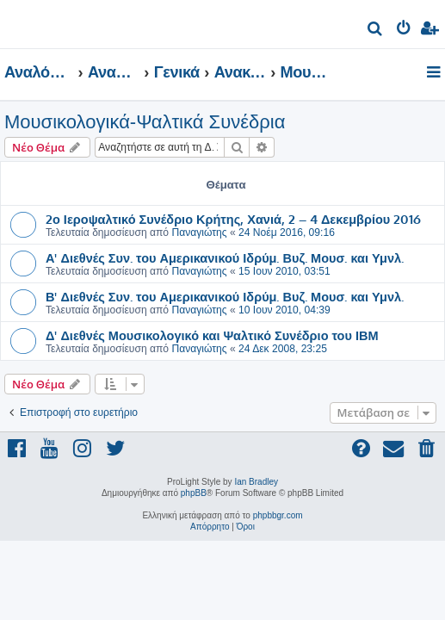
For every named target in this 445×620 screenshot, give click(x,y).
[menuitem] (376, 30)
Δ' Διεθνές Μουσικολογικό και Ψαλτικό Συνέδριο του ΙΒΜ (212, 335)
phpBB (194, 493)
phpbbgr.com (278, 515)
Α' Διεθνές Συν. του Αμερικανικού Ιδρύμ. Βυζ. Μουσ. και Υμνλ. (225, 257)
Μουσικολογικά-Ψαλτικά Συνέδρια (144, 122)
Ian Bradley (256, 482)
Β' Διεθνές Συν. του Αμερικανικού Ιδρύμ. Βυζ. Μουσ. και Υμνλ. (225, 296)
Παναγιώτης (198, 232)
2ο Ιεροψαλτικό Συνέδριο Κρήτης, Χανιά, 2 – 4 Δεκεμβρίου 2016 (233, 218)
